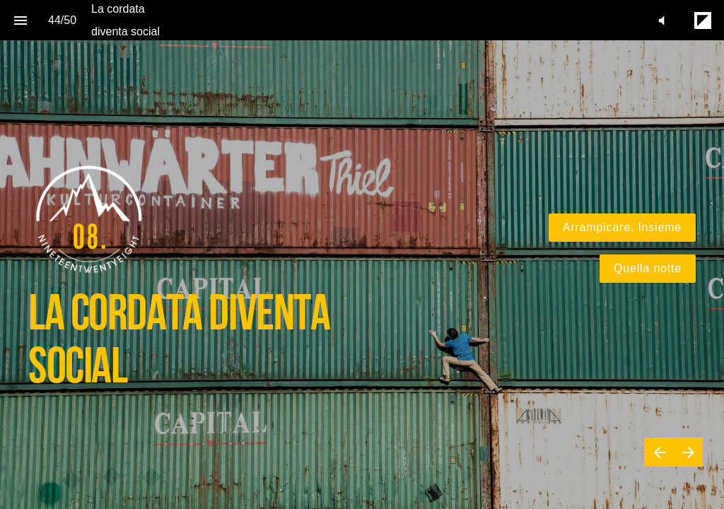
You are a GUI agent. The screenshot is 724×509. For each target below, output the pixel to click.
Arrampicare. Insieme (622, 227)
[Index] (20, 20)
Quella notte (648, 268)
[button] (661, 20)
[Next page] (688, 452)
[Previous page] (659, 452)
